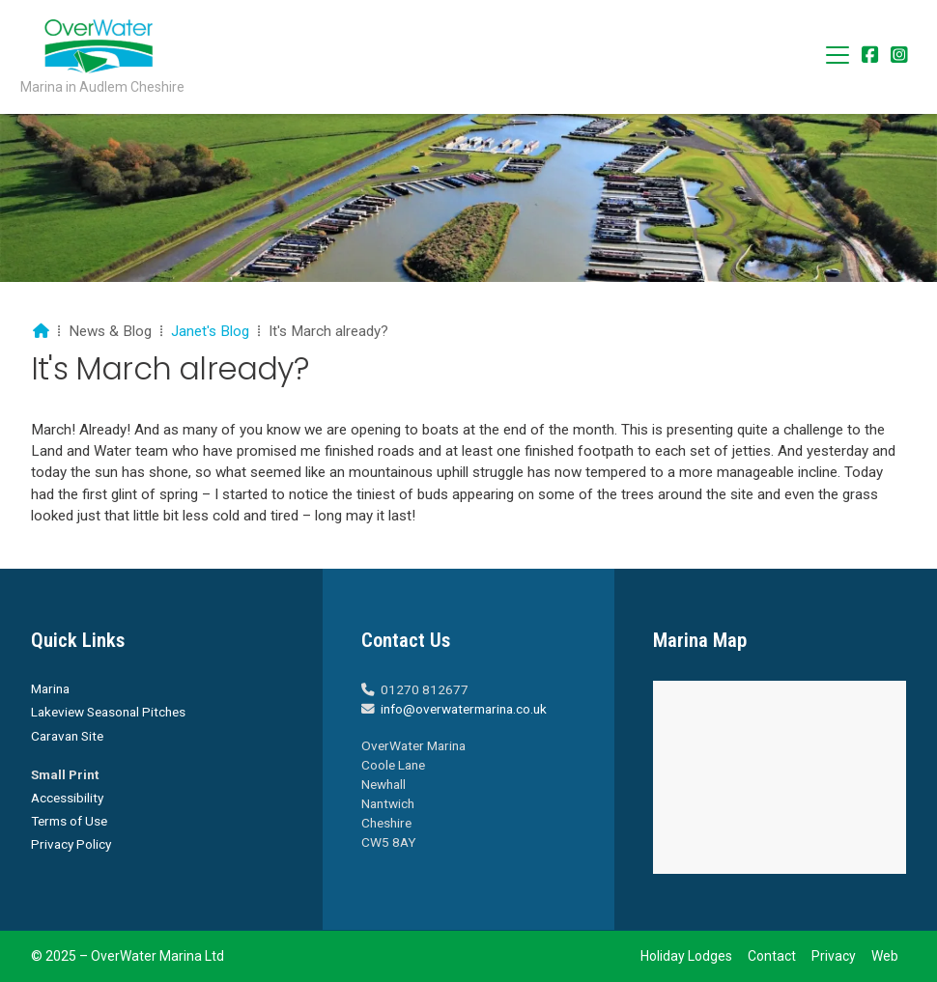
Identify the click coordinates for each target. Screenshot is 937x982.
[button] (837, 55)
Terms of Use (69, 820)
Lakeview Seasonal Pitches (108, 711)
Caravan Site (67, 736)
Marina (50, 688)
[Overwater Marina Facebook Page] (870, 56)
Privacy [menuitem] (833, 956)
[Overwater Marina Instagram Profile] (899, 56)
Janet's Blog (210, 331)
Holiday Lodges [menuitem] (686, 956)
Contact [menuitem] (772, 956)
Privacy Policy (71, 844)
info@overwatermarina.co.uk (464, 708)
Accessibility (67, 797)
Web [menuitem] (884, 956)
